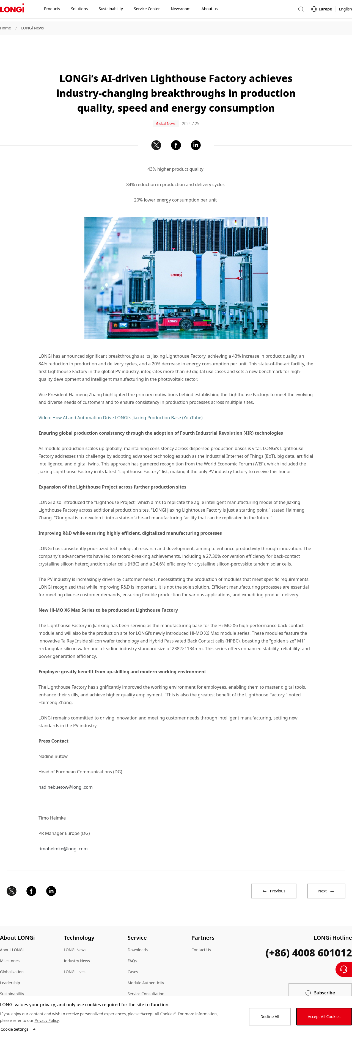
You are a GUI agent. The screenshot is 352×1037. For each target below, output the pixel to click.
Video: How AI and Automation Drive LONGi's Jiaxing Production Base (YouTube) (120, 399)
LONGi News (32, 28)
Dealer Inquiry (140, 986)
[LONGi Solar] (12, 11)
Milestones (10, 942)
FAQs (132, 942)
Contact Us (201, 931)
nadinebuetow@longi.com (65, 768)
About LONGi (12, 931)
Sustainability (12, 975)
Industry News (77, 942)
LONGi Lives (75, 953)
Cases (133, 953)
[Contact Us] (344, 969)
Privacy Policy (46, 1020)
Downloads (138, 931)
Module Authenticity (146, 964)
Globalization (12, 953)
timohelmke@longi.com (63, 830)
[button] (301, 10)
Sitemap (7, 986)
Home (5, 28)
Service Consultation (146, 975)
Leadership (10, 964)
